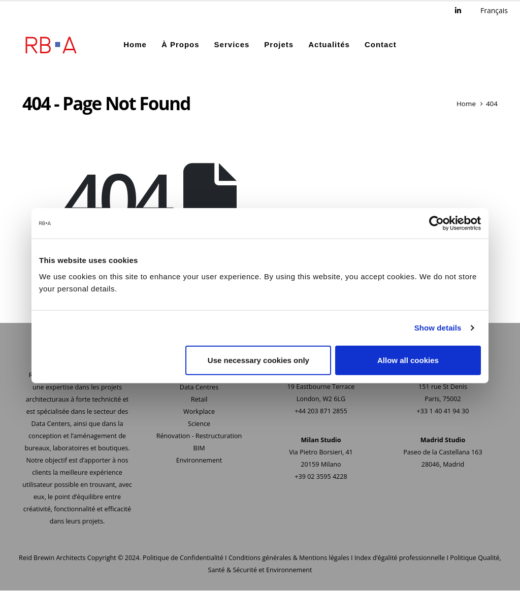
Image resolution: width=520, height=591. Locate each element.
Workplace (199, 412)
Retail (199, 400)
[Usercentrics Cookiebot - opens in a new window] (436, 223)
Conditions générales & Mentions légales (289, 558)
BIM (199, 448)
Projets (279, 44)
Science (199, 424)
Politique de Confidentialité (183, 558)
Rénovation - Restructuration (199, 436)
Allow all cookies (408, 359)
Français (494, 10)
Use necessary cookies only (258, 359)
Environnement (199, 460)
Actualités (329, 44)
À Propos (180, 44)
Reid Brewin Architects (52, 558)
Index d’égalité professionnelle (399, 558)
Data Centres (199, 387)
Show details (438, 327)
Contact (381, 44)
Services (232, 44)
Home (135, 44)
